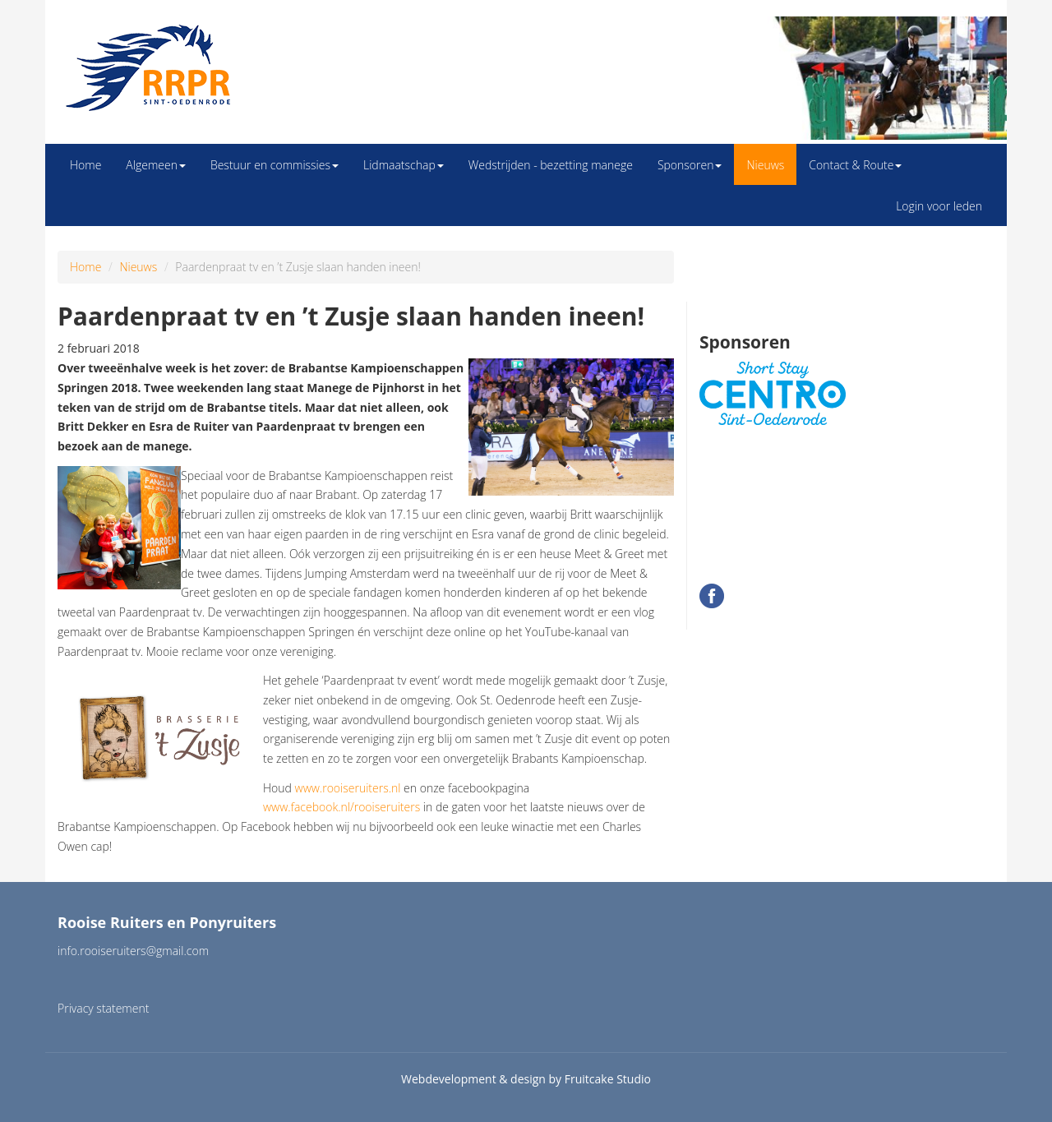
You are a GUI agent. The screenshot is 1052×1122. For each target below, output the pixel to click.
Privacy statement (103, 1008)
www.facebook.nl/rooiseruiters (341, 807)
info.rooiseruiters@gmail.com (133, 950)
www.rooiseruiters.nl (348, 788)
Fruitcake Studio (608, 1079)
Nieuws (765, 165)
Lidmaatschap (403, 165)
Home (85, 165)
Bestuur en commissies (274, 165)
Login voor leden (939, 206)
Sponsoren (690, 165)
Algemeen (156, 165)
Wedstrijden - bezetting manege (550, 165)
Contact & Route (855, 165)
